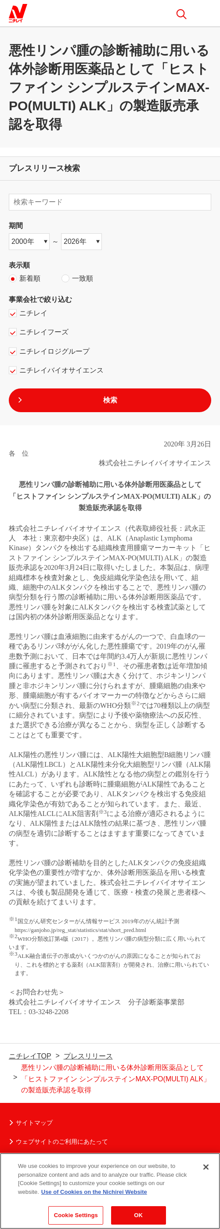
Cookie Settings (76, 1219)
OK (138, 1219)
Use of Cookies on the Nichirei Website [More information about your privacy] (94, 1195)
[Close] (206, 1170)
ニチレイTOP (30, 1056)
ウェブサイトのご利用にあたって (58, 1141)
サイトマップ (31, 1122)
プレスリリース (88, 1056)
